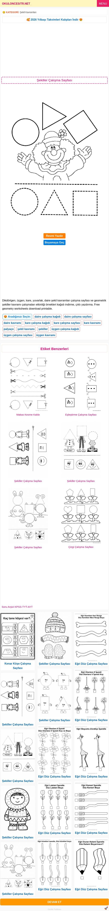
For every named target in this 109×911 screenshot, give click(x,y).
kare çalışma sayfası (67, 322)
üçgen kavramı (45, 335)
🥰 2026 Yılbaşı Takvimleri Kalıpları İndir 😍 (54, 19)
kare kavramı (92, 322)
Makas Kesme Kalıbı (28, 414)
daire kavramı (12, 322)
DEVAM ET (54, 902)
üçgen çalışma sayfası (18, 335)
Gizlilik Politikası (54, 909)
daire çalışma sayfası (78, 316)
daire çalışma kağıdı (48, 316)
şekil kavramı (26, 329)
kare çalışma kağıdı (37, 322)
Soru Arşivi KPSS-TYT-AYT (17, 606)
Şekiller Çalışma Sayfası (28, 480)
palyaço (9, 329)
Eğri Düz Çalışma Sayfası (54, 776)
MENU (103, 3)
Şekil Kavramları (28, 12)
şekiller (43, 329)
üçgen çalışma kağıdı (65, 329)
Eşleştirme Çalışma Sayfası (81, 414)
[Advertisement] (54, 49)
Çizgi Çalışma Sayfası (80, 546)
